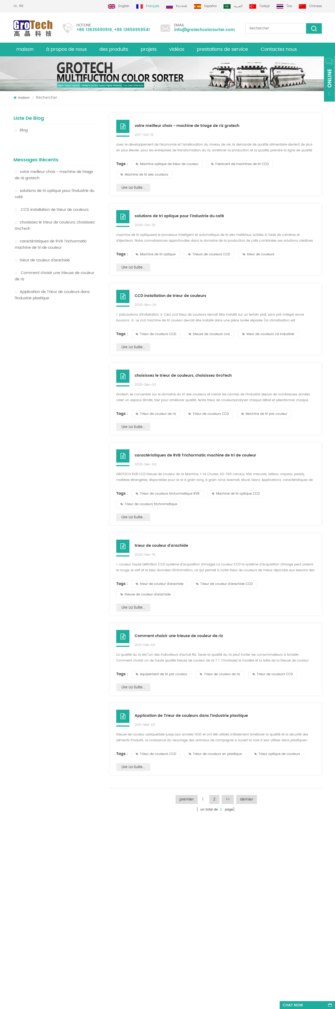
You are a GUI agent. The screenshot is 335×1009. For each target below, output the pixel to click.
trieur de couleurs (258, 254)
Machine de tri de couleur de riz (184, 864)
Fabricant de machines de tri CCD (240, 164)
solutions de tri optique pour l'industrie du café (54, 181)
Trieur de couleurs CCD (156, 334)
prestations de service (222, 49)
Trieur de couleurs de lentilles (183, 888)
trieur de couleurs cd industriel (268, 334)
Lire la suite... (133, 188)
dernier (246, 799)
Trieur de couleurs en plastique (44, 339)
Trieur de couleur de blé (38, 361)
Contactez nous (279, 49)
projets (149, 49)
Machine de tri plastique (179, 898)
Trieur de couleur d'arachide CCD (224, 583)
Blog (21, 130)
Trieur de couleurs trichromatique (148, 504)
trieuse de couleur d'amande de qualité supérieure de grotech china (99, 900)
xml (16, 883)
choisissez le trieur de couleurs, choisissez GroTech (55, 212)
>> (228, 799)
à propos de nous (66, 49)
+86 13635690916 (94, 30)
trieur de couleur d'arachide (42, 247)
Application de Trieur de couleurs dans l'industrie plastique (52, 282)
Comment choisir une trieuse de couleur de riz (54, 263)
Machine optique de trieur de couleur (50, 350)
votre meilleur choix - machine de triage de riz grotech (54, 162)
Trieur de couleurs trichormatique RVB (167, 493)
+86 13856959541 (132, 30)
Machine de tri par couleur (264, 413)
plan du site (22, 901)
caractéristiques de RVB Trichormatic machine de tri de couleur (51, 231)
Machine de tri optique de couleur (47, 328)
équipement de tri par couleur (161, 674)
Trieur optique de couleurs (277, 754)
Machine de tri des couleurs (144, 174)
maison (24, 49)
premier (186, 799)
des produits (23, 892)
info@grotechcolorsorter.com (204, 30)
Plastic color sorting (175, 917)
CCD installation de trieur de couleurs (52, 197)
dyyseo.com (170, 1000)
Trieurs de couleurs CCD (209, 254)
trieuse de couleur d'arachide (145, 594)
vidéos (176, 49)
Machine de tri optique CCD (236, 493)
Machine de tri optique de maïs (184, 907)
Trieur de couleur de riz (37, 317)
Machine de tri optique (156, 254)
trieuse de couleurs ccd (209, 334)
